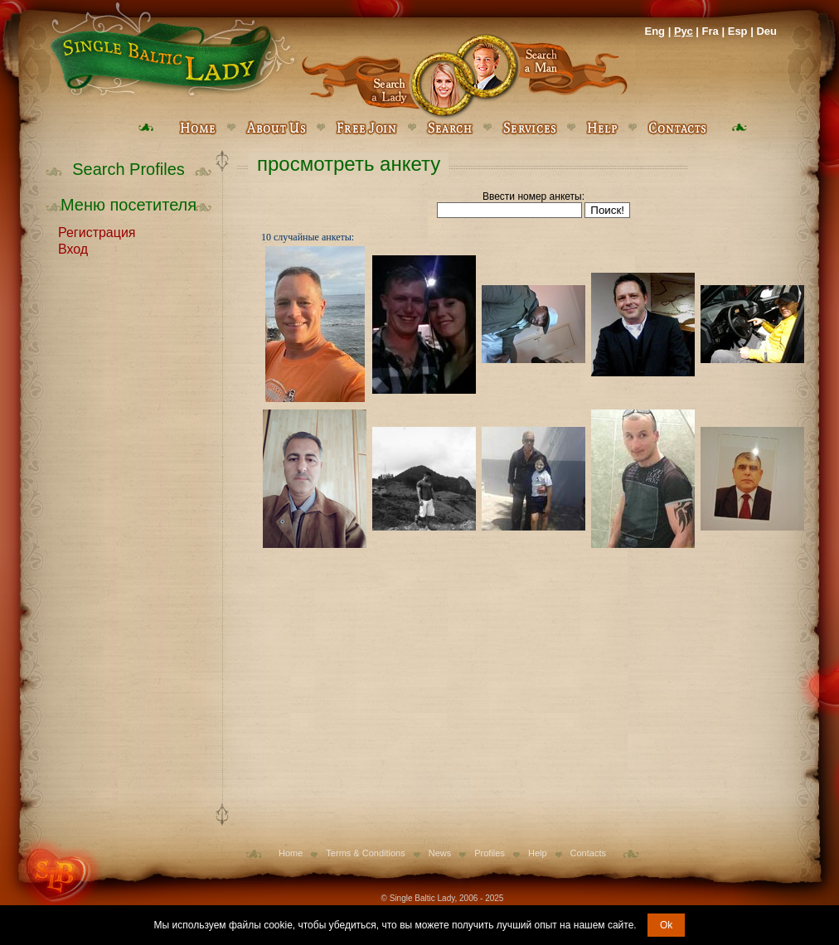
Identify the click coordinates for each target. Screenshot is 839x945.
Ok (666, 925)
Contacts (588, 853)
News (440, 853)
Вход (73, 248)
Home (291, 853)
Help (537, 853)
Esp (738, 31)
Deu (766, 31)
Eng (654, 31)
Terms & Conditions (365, 853)
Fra (710, 31)
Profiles (489, 853)
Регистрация (97, 231)
